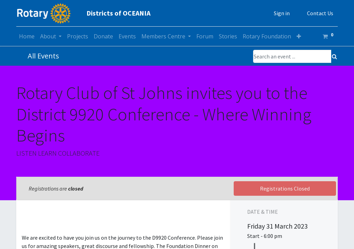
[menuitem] (26, 36)
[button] (299, 36)
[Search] (334, 56)
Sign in (282, 13)
